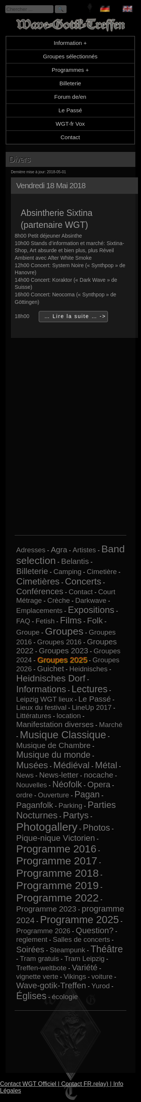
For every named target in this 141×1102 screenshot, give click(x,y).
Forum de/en (70, 97)
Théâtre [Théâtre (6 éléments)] (107, 949)
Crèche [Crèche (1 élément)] (58, 600)
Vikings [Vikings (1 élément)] (75, 976)
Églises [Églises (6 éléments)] (31, 995)
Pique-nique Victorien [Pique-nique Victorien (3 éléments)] (55, 838)
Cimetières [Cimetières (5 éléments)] (37, 581)
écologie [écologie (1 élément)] (65, 997)
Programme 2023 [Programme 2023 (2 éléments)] (46, 908)
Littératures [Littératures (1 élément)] (33, 716)
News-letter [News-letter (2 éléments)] (59, 774)
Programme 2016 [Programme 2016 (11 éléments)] (56, 849)
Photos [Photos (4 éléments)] (96, 828)
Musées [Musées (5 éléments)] (32, 765)
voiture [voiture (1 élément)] (101, 976)
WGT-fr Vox (70, 123)
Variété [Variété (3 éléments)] (84, 967)
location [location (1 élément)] (69, 716)
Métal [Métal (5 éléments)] (106, 765)
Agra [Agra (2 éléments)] (59, 549)
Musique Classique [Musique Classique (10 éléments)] (63, 735)
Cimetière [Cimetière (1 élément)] (102, 572)
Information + (70, 43)
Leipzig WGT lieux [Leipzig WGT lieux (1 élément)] (44, 699)
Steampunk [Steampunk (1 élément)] (67, 950)
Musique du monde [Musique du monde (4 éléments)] (53, 755)
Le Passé (70, 110)
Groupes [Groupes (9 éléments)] (64, 631)
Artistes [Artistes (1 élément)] (84, 550)
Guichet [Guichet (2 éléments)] (50, 668)
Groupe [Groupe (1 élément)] (27, 632)
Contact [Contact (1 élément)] (81, 592)
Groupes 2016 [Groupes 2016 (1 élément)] (59, 642)
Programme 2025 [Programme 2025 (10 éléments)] (79, 919)
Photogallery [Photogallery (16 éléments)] (46, 827)
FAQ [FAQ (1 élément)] (23, 621)
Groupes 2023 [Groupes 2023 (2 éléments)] (63, 650)
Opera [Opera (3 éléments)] (98, 784)
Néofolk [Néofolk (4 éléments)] (67, 784)
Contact (70, 137)
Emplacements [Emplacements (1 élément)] (39, 610)
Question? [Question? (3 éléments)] (95, 930)
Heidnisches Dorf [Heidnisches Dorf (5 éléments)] (50, 678)
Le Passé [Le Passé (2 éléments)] (94, 699)
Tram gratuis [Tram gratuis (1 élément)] (39, 958)
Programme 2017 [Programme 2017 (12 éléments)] (56, 861)
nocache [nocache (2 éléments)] (98, 774)
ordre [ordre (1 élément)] (24, 795)
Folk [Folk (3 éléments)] (95, 620)
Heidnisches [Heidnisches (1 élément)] (88, 669)
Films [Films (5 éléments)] (71, 620)
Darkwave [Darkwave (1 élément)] (90, 600)
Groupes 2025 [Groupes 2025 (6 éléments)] (62, 659)
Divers (19, 159)
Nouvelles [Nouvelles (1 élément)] (31, 785)
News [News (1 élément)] (25, 775)
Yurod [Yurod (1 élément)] (100, 986)
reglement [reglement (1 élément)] (31, 939)
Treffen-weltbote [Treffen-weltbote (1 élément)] (41, 968)
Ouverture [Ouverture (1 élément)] (53, 795)
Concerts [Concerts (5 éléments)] (83, 581)
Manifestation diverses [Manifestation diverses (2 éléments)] (55, 724)
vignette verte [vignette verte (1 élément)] (37, 976)
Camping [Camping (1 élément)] (67, 572)
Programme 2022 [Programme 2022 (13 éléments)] (57, 898)
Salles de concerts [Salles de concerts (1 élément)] (81, 939)
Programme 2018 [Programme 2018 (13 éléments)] (57, 873)
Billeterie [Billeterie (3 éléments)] (32, 571)
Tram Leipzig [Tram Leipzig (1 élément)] (84, 958)
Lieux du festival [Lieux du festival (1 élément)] (41, 707)
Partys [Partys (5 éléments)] (75, 815)
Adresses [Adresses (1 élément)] (30, 550)
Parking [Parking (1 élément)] (70, 805)
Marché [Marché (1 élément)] (110, 725)
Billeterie (70, 83)
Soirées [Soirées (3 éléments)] (30, 949)
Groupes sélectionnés (70, 56)
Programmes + (70, 70)
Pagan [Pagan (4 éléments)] (87, 794)
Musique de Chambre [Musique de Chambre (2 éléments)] (53, 745)
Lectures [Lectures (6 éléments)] (89, 689)
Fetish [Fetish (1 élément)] (45, 621)
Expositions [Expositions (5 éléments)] (91, 610)
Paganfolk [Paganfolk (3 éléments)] (34, 805)
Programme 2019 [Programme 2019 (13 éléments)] (57, 885)
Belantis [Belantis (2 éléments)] (75, 561)
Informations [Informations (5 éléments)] (41, 689)
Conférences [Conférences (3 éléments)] (39, 591)
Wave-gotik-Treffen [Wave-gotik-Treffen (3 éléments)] (51, 985)
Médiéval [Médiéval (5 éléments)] (71, 765)
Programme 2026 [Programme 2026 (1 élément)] (43, 931)
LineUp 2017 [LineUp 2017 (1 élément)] (92, 707)
